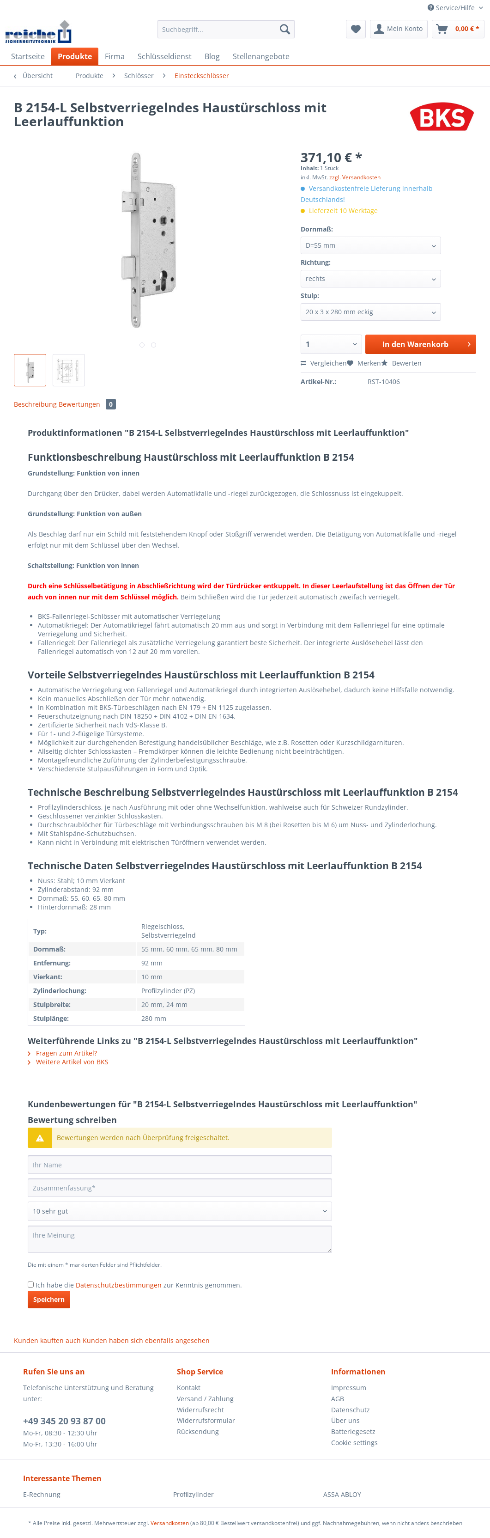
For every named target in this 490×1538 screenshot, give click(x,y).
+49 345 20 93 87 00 (64, 1421)
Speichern (49, 1299)
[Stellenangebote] (261, 56)
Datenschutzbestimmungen (119, 1285)
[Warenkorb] (458, 29)
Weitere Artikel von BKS (68, 1061)
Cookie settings (354, 1442)
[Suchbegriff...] (226, 29)
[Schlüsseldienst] (164, 56)
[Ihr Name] (180, 1164)
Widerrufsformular (206, 1420)
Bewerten (401, 363)
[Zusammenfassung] (180, 1187)
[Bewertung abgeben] (180, 1211)
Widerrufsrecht (200, 1409)
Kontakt (188, 1387)
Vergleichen (324, 363)
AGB (337, 1398)
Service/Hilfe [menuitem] (452, 7)
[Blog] (212, 56)
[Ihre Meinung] (180, 1239)
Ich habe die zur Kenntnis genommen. (139, 1285)
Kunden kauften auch (47, 1340)
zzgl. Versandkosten (355, 177)
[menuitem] (226, 33)
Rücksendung (198, 1431)
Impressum (348, 1387)
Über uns (345, 1420)
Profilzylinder (193, 1494)
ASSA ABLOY (342, 1494)
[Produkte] (74, 56)
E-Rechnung (41, 1494)
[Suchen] (285, 29)
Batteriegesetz (353, 1431)
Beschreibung (35, 404)
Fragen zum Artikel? (62, 1053)
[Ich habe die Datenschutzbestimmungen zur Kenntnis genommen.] (31, 1285)
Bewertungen (87, 404)
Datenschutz (350, 1409)
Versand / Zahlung (205, 1398)
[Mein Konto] (399, 29)
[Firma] (114, 56)
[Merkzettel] (356, 29)
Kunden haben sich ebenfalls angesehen (146, 1340)
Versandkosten (170, 1523)
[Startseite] (28, 56)
